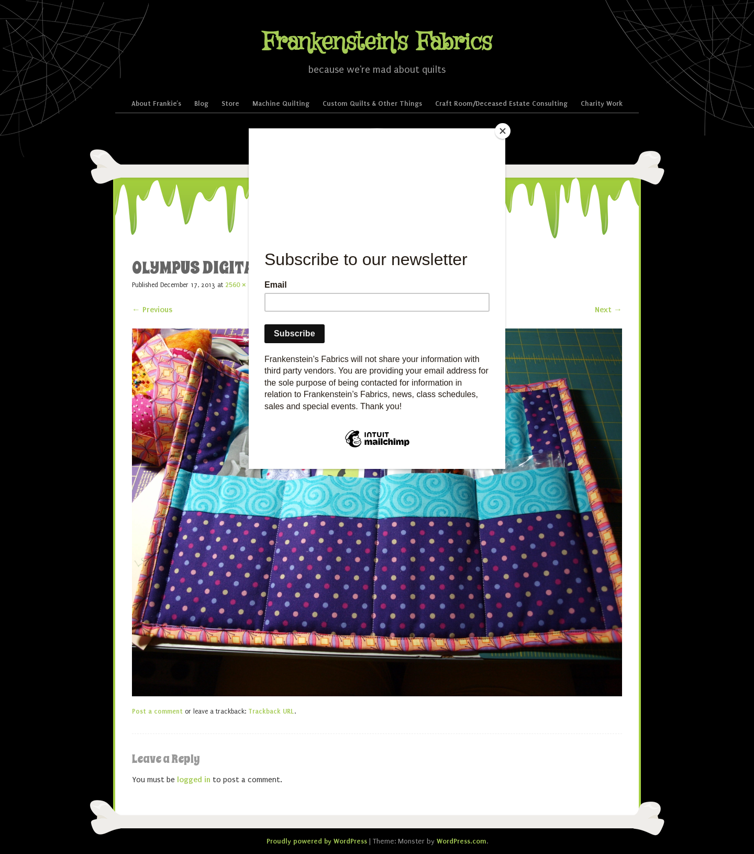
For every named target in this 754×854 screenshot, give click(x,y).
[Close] (503, 131)
